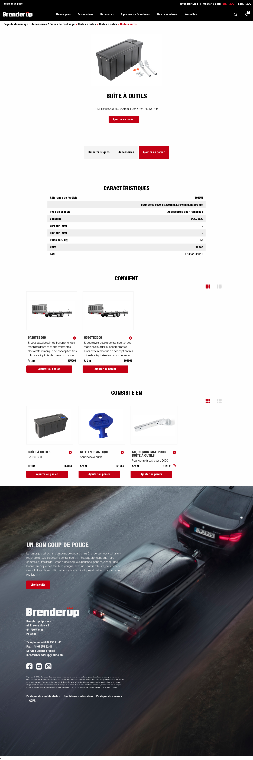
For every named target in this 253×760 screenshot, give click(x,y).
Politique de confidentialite (43, 696)
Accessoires (85, 14)
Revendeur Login (189, 4)
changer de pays (13, 4)
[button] (210, 286)
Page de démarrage (16, 24)
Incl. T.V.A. (228, 4)
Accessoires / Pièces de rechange (53, 24)
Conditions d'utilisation (78, 696)
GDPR (32, 700)
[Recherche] (235, 14)
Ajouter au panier (124, 119)
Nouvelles (190, 14)
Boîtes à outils (87, 24)
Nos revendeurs (167, 14)
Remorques (63, 14)
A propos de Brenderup (135, 14)
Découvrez (107, 14)
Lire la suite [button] (38, 584)
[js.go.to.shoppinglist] (247, 14)
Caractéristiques (98, 152)
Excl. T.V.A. (244, 4)
